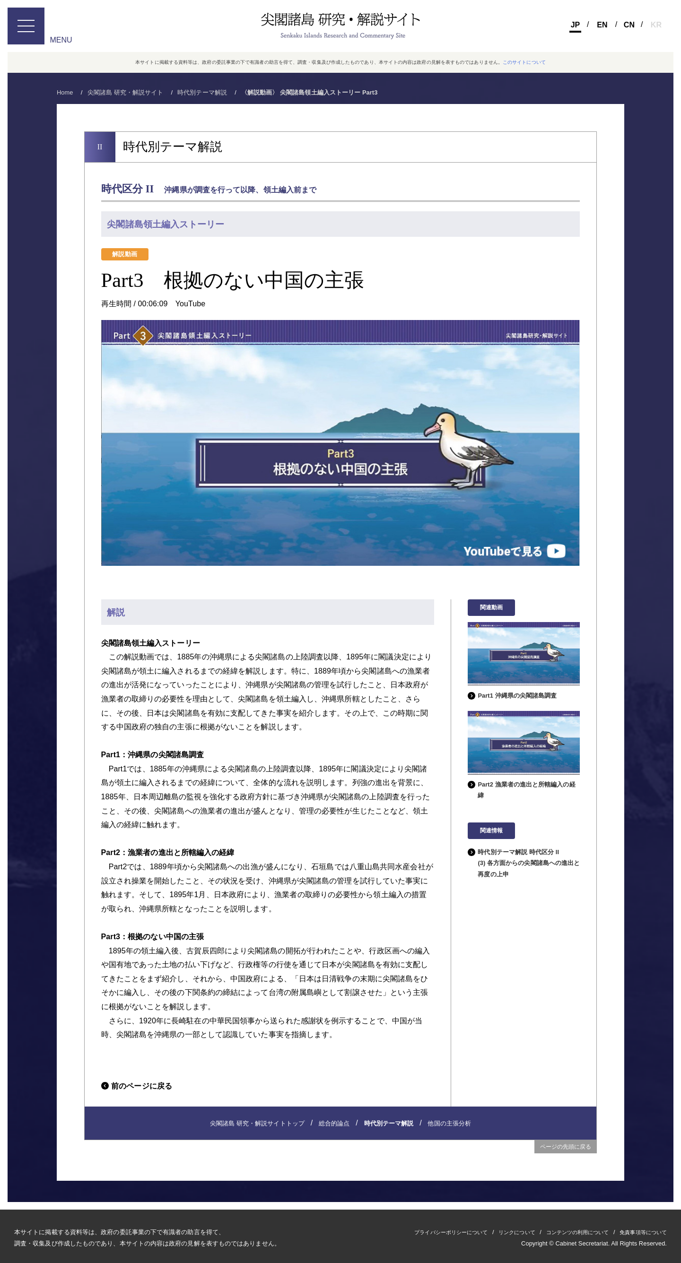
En (602, 25)
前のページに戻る (141, 1086)
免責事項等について (639, 1231)
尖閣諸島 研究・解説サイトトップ (257, 1123)
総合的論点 (334, 1123)
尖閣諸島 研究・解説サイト (125, 92)
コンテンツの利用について (563, 1231)
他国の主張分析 (449, 1123)
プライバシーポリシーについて (418, 1231)
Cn (629, 25)
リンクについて (493, 1231)
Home (65, 92)
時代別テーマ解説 (202, 92)
